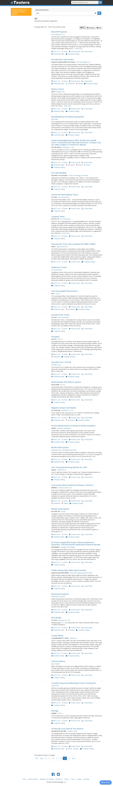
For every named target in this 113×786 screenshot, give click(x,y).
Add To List (56, 51)
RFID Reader (56, 617)
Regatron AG (61, 92)
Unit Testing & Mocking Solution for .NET (69, 467)
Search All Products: (42, 10)
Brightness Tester (59, 267)
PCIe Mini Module (58, 173)
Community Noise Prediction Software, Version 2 (72, 485)
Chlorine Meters (58, 661)
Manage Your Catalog (47, 779)
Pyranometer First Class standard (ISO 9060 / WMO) (73, 244)
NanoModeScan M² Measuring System (67, 117)
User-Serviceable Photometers (64, 291)
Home (24, 779)
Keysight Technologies (68, 547)
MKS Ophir (54, 119)
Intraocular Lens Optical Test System (67, 728)
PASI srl (60, 339)
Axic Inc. (62, 385)
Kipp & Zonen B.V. (62, 247)
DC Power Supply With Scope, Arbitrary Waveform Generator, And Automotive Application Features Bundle (75, 543)
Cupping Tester (58, 216)
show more (78, 48)
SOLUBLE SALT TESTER (61, 362)
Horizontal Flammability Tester (65, 194)
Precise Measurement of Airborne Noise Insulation (73, 425)
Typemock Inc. (61, 470)
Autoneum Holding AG (64, 428)
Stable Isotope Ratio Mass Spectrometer (68, 570)
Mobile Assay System (60, 509)
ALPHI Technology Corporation (78, 175)
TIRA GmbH (55, 686)
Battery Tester (57, 89)
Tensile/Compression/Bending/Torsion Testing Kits (73, 683)
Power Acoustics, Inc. (65, 488)
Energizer (55, 336)
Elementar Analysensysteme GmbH (81, 573)
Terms (73, 779)
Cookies (79, 779)
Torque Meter (57, 635)
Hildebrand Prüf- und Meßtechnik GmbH (63, 450)
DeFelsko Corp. (56, 365)
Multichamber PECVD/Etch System (66, 382)
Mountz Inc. (73, 638)
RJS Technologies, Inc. (84, 62)
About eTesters (33, 779)
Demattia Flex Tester (60, 315)
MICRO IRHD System (60, 447)
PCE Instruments (65, 219)
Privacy (66, 779)
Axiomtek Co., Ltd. (68, 147)
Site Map (86, 779)
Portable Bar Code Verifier (62, 59)
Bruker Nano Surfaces (58, 596)
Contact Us (58, 779)
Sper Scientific (55, 664)
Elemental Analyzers (60, 594)
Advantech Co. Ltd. (67, 410)
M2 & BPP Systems (59, 32)
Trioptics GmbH (72, 731)
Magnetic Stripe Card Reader (63, 408)
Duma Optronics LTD (58, 34)
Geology (54, 711)
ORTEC (63, 511)
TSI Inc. (58, 294)
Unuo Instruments (63, 197)
